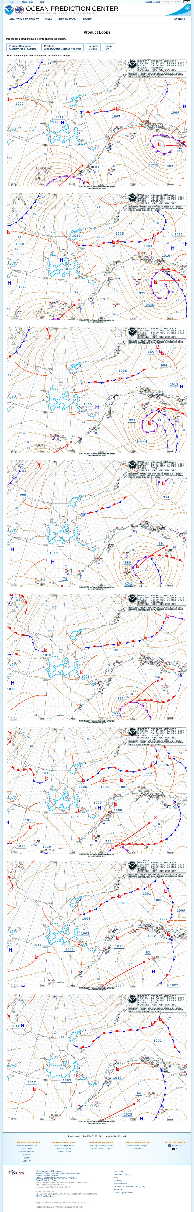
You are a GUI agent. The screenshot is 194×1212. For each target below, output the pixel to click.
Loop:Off (108, 48)
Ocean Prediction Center (72, 8)
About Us (118, 1189)
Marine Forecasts (64, 1142)
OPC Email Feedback (45, 1196)
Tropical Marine (64, 1148)
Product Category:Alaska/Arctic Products (21, 48)
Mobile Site (27, 2)
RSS (42, 2)
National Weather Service (47, 1175)
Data (48, 19)
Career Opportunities (123, 1193)
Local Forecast (153, 2)
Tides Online (26, 1148)
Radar (27, 1158)
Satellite (27, 1155)
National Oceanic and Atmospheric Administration (62, 13)
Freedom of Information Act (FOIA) (129, 1186)
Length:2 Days (92, 48)
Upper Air (27, 1161)
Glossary (118, 1180)
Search (179, 19)
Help (116, 1177)
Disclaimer (119, 1171)
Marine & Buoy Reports (26, 1145)
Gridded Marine (64, 1152)
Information (67, 19)
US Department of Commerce (49, 1171)
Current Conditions (27, 1142)
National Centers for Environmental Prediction (56, 1178)
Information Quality (122, 1174)
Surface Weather (26, 1152)
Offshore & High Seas (64, 1145)
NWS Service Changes (138, 1145)
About (87, 19)
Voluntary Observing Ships (101, 1145)
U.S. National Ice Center (101, 1148)
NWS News (138, 1148)
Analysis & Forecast (24, 19)
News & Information (137, 1142)
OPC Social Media (175, 1142)
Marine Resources (101, 1142)
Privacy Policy (120, 1183)
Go (187, 2)
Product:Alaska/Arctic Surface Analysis (61, 48)
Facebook (174, 1145)
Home (12, 2)
